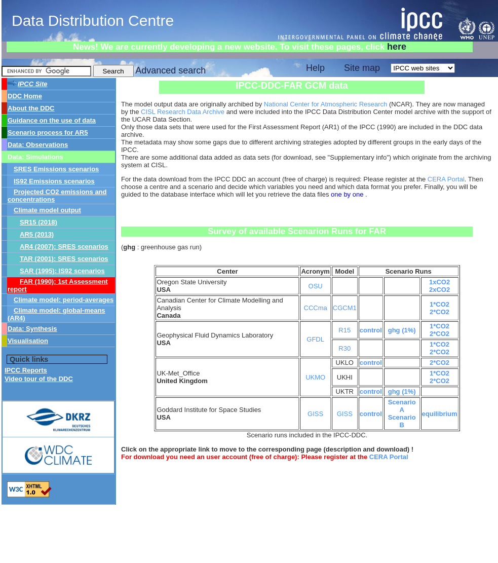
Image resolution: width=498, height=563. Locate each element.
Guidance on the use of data (52, 120)
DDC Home (25, 96)
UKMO (315, 377)
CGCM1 (345, 308)
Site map (362, 68)
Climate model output (47, 210)
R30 (344, 348)
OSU (316, 286)
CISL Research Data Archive (182, 112)
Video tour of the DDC (39, 379)
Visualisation (28, 341)
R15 (344, 330)
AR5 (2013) (37, 234)
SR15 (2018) (38, 222)
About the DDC (31, 108)
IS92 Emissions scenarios (54, 181)
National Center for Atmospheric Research (326, 104)
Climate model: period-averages (63, 300)
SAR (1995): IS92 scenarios (62, 271)
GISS (315, 414)
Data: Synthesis (32, 328)
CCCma (315, 308)
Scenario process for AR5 (48, 132)
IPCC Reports (26, 370)
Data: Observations (38, 144)
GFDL (315, 339)
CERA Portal (446, 179)
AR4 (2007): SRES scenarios (64, 246)
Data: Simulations (35, 157)
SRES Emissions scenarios (56, 169)
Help (315, 68)
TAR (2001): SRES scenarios (64, 258)
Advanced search (170, 70)
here (396, 47)
